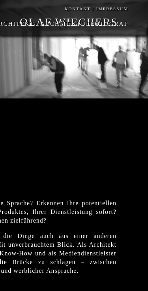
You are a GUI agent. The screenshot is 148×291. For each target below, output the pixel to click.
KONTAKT (78, 8)
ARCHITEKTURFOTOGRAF (83, 24)
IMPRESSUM (111, 8)
